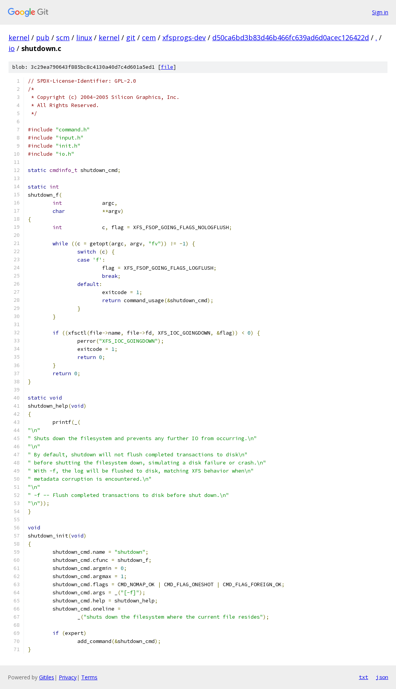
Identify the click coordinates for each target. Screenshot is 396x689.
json (382, 677)
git (130, 37)
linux (84, 37)
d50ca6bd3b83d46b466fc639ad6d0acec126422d (290, 37)
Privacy (68, 677)
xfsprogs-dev (184, 37)
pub (43, 37)
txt (363, 677)
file (167, 67)
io (12, 48)
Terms (89, 677)
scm (63, 37)
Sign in (380, 12)
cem (149, 37)
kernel (19, 37)
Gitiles (46, 677)
